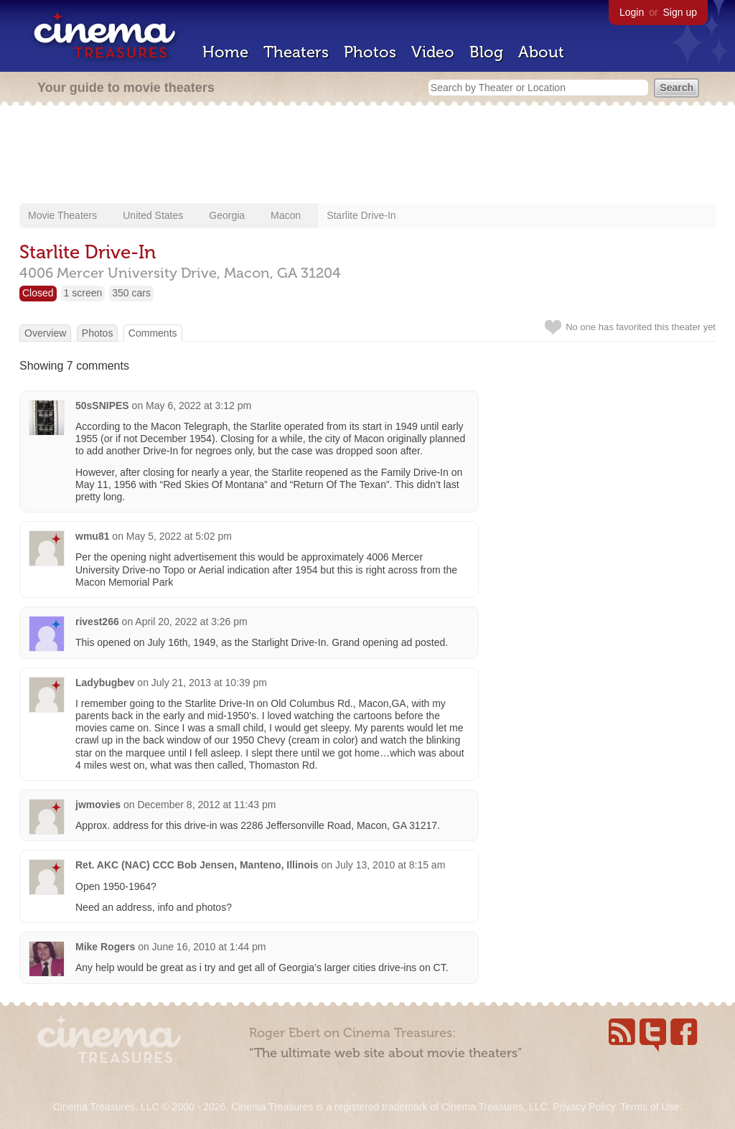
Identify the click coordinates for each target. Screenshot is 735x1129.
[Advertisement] (367, 155)
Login (631, 12)
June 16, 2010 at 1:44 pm (209, 946)
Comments (152, 333)
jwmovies (98, 804)
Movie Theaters (62, 215)
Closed (38, 293)
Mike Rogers (105, 946)
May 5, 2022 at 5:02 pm (179, 536)
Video (432, 52)
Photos (370, 52)
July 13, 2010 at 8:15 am (390, 865)
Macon (286, 215)
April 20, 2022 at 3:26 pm (191, 621)
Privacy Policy (583, 1106)
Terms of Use (649, 1106)
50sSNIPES (102, 405)
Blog (486, 52)
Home (225, 52)
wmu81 (92, 536)
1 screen (83, 293)
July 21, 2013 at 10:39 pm (209, 682)
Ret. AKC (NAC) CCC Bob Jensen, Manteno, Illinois (197, 865)
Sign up (680, 12)
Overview (45, 333)
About (541, 52)
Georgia (227, 215)
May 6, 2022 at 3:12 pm (198, 405)
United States (153, 215)
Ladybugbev (104, 682)
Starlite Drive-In (361, 215)
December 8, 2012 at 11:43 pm (206, 804)
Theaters (296, 52)
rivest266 (97, 621)
